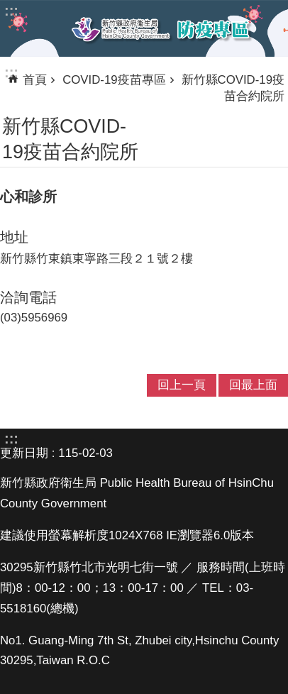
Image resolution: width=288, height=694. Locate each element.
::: (11, 72)
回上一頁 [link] (181, 385)
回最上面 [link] (253, 385)
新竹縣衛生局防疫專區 (161, 29)
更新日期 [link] (24, 453)
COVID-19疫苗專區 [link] (113, 80)
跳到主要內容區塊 (7, 7)
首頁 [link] (35, 80)
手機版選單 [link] (23, 28)
